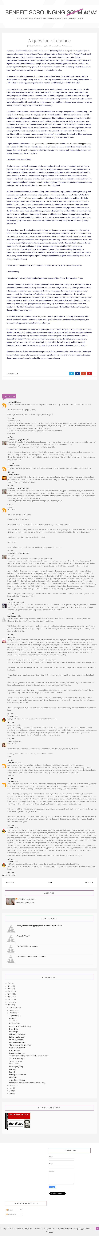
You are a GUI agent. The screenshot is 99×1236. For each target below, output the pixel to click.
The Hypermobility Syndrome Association (46, 144)
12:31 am (10, 418)
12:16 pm (10, 739)
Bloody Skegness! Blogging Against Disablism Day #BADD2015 (40, 926)
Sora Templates (66, 1228)
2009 (10, 999)
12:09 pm (10, 472)
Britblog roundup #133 (17, 1074)
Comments (11, 1214)
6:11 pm (10, 714)
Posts (9, 1210)
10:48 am (10, 722)
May (11, 1093)
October (13, 1013)
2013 (10, 988)
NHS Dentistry (14, 1050)
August (12, 1085)
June (11, 1091)
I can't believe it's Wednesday (20, 1026)
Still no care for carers (17, 1037)
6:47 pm (10, 504)
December (14, 1007)
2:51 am (10, 635)
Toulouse (10, 716)
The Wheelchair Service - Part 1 (20, 1045)
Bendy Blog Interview (17, 1053)
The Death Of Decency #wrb (27, 946)
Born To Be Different (17, 1048)
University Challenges (17, 1034)
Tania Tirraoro (12, 762)
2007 (10, 1005)
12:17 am (10, 825)
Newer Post (10, 882)
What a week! (14, 1064)
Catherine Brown (23, 115)
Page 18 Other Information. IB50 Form (31, 956)
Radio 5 (12, 1072)
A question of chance (17, 1080)
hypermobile (11, 249)
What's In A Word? (23, 936)
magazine (39, 182)
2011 (10, 994)
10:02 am (10, 873)
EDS (72, 204)
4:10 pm (10, 779)
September (14, 1015)
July (11, 1088)
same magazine (45, 185)
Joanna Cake (12, 474)
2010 (10, 997)
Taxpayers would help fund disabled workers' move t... (29, 1056)
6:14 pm (10, 486)
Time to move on (15, 1061)
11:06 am (10, 613)
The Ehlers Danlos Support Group (78, 144)
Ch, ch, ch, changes (16, 1040)
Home (50, 882)
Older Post (89, 882)
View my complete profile (25, 902)
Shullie (9, 637)
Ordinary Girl (12, 402)
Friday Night (13, 1031)
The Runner (11, 781)
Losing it (12, 1018)
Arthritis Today (25, 67)
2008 (10, 1002)
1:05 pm (10, 760)
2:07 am (10, 437)
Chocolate (13, 1077)
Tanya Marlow (12, 741)
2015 (10, 983)
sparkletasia (11, 616)
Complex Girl (12, 466)
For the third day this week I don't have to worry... (27, 1083)
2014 (10, 986)
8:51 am (10, 859)
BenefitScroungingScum (16, 439)
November (14, 1010)
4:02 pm (10, 600)
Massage (12, 1069)
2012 (10, 991)
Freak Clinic (13, 1029)
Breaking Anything (16, 1066)
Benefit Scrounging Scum (22, 1228)
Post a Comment (8, 875)
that (66, 51)
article (44, 115)
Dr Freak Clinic (14, 1023)
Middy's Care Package (17, 1042)
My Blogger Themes (83, 1228)
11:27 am (10, 463)
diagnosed (41, 316)
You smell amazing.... (17, 1058)
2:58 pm (10, 551)
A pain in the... (14, 1021)
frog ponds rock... (13, 602)
